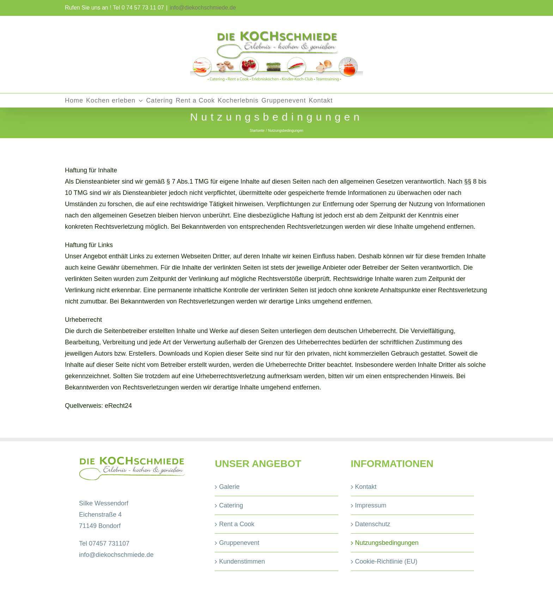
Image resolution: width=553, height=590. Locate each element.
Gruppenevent (239, 542)
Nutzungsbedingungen (387, 542)
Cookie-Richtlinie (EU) (386, 561)
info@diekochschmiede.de (203, 8)
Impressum (371, 505)
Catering (231, 505)
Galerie (229, 486)
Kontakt (366, 486)
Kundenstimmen (242, 561)
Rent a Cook (236, 524)
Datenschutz (372, 524)
